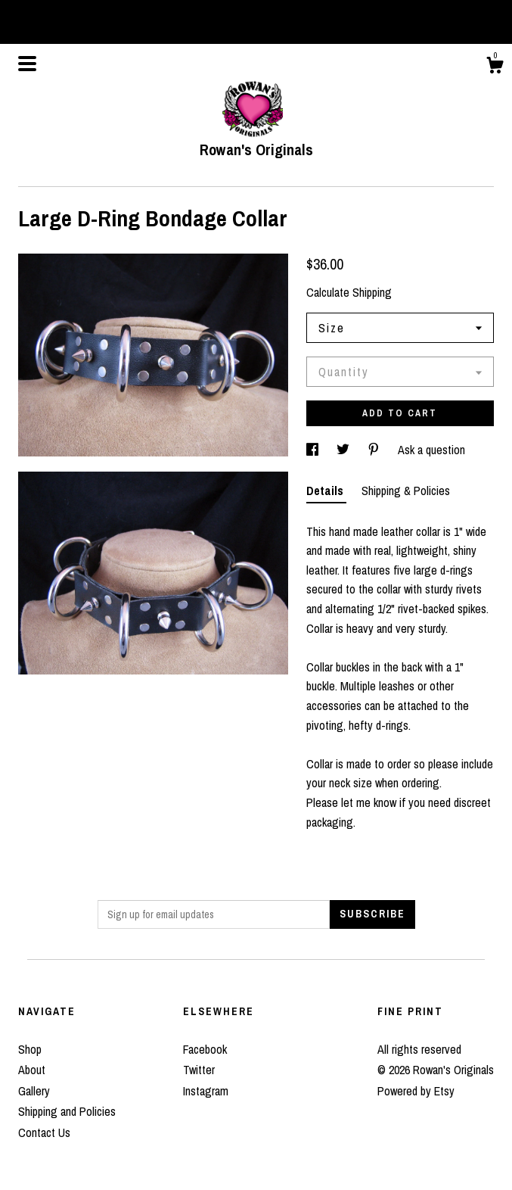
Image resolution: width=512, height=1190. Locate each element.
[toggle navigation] (27, 63)
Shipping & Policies (406, 490)
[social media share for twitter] (344, 449)
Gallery (34, 1091)
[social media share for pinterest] (375, 449)
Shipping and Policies (67, 1111)
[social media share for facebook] (313, 449)
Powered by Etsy (416, 1091)
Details (326, 490)
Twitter (199, 1069)
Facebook (205, 1049)
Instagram (205, 1091)
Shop (30, 1049)
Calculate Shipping (349, 292)
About (31, 1069)
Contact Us (44, 1132)
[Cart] (494, 67)
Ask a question (431, 449)
